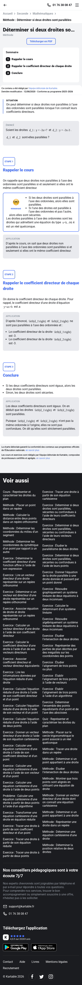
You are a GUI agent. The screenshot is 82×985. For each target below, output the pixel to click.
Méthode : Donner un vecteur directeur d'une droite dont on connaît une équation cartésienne (60, 800)
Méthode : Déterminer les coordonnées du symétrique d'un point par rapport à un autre (20, 547)
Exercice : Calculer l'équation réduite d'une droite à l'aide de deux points (21, 722)
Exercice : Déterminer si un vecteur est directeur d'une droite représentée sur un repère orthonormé (19, 597)
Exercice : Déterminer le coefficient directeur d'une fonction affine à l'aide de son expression (19, 563)
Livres (35, 962)
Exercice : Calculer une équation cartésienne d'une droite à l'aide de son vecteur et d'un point (21, 771)
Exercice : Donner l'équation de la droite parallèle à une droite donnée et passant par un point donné (60, 577)
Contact (8, 962)
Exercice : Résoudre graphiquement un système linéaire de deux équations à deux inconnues (60, 594)
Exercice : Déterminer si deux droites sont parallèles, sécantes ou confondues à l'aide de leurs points (60, 561)
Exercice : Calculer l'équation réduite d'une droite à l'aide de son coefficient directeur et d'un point (21, 694)
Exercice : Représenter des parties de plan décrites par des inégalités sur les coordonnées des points (59, 651)
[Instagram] (51, 977)
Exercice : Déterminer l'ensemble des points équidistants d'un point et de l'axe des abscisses (60, 707)
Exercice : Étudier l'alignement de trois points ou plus (59, 666)
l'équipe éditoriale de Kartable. (43, 88)
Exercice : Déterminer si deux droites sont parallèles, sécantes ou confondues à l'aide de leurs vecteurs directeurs (60, 532)
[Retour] (6, 5)
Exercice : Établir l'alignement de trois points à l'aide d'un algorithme (59, 692)
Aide (22, 962)
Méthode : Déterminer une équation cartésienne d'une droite (59, 835)
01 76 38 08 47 (62, 5)
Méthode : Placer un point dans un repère (19, 506)
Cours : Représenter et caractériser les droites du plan (19, 495)
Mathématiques (43, 13)
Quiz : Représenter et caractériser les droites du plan (58, 722)
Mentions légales (56, 962)
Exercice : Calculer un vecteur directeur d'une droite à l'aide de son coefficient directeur (21, 630)
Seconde (22, 13)
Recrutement (11, 968)
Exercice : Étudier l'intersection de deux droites (60, 637)
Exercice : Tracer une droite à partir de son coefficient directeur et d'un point (21, 829)
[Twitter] (41, 977)
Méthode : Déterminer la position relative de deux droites (57, 848)
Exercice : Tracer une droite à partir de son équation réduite (21, 842)
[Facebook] (32, 977)
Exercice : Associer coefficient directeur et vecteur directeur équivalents (21, 662)
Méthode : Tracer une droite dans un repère (59, 750)
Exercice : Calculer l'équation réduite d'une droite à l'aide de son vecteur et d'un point (21, 709)
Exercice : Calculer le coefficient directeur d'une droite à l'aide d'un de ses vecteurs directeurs (19, 647)
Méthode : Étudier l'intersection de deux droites (60, 770)
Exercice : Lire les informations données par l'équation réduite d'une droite (19, 677)
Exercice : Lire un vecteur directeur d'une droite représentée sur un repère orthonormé (19, 580)
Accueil (8, 13)
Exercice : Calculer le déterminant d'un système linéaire (58, 609)
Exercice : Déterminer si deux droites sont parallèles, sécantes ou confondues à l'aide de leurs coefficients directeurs (60, 512)
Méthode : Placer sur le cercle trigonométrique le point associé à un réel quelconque (58, 737)
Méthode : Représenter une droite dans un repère (59, 823)
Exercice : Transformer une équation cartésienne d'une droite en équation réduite (20, 816)
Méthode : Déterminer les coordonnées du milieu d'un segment (20, 532)
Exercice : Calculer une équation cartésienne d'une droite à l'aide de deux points (21, 786)
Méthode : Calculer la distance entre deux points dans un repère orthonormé (20, 518)
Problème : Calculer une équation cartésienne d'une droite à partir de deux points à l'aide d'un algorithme (21, 801)
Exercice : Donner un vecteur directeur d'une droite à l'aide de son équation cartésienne (21, 736)
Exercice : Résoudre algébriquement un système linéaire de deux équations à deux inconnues (60, 624)
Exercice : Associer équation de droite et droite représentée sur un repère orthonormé (20, 614)
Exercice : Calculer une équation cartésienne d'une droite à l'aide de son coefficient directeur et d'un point (20, 752)
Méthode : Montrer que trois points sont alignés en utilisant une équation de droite (60, 784)
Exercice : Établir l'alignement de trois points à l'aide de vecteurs (59, 679)
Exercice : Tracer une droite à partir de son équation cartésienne (60, 495)
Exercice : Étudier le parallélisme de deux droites (60, 547)
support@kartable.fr (21, 906)
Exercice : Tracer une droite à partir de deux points (21, 854)
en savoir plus (32, 450)
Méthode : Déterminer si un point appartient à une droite (60, 760)
